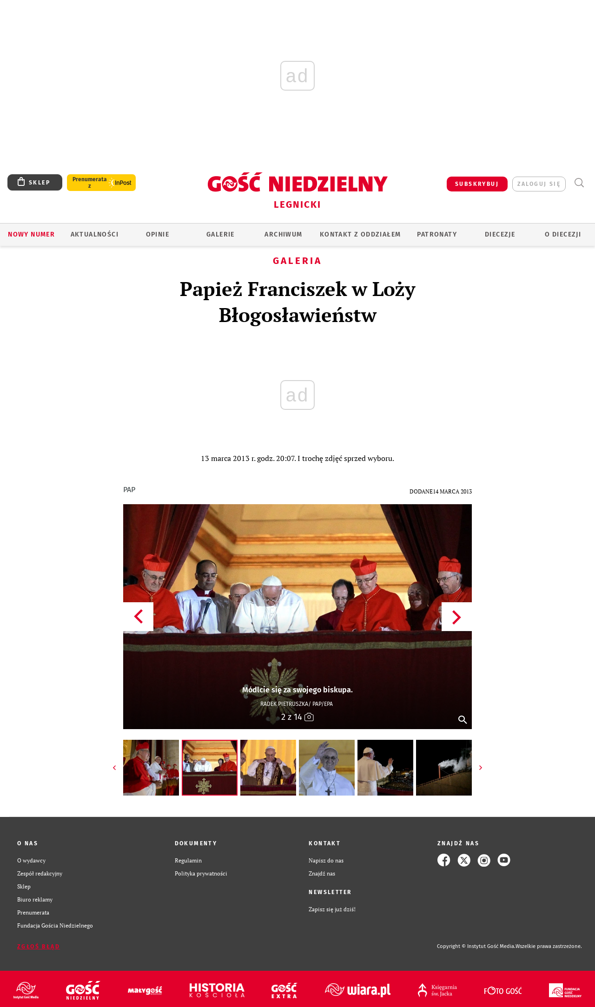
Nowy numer (31, 234)
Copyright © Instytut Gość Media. (476, 946)
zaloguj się (539, 184)
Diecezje (500, 234)
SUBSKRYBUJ (477, 184)
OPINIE (157, 234)
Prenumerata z (90, 182)
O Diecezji (563, 234)
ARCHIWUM (283, 234)
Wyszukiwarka (579, 182)
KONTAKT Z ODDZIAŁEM (360, 234)
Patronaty (437, 234)
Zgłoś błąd (38, 946)
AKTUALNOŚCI (95, 234)
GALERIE (220, 234)
